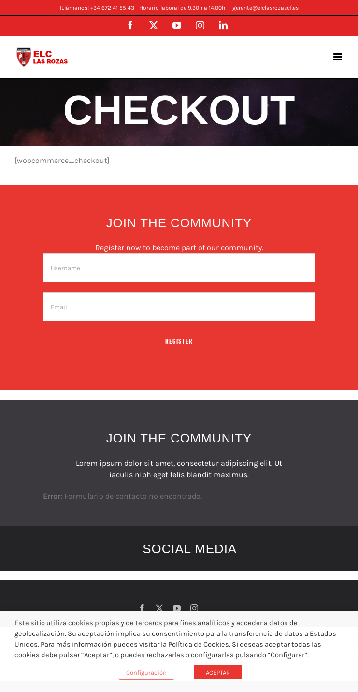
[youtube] (177, 608)
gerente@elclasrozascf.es (265, 7)
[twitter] (159, 608)
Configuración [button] (146, 672)
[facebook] (142, 608)
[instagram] (194, 608)
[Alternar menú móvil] (338, 57)
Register (179, 341)
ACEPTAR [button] (218, 672)
